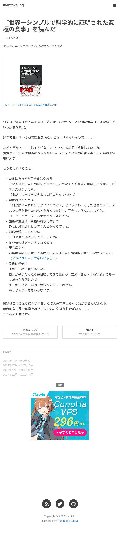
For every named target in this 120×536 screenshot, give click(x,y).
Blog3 (74, 520)
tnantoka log (13, 5)
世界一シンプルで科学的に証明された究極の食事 (31, 105)
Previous (30, 332)
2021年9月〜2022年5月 (17, 360)
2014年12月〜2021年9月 (18, 365)
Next (89, 332)
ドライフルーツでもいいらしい (34, 258)
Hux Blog (63, 520)
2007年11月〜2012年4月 (18, 374)
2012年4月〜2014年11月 (18, 369)
